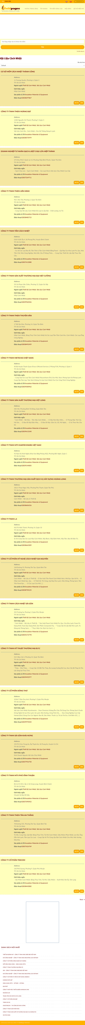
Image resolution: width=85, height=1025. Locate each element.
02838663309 (26, 545)
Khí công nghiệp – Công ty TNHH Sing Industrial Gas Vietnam (20, 973)
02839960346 (26, 302)
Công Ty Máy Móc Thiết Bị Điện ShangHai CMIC (16, 989)
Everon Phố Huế (7, 980)
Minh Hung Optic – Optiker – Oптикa (13, 983)
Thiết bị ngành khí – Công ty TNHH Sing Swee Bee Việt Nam (19, 954)
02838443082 (26, 886)
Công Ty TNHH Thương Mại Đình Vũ (13, 967)
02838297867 (26, 98)
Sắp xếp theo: (81, 62)
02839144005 (26, 465)
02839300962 (26, 387)
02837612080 (26, 262)
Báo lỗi (76, 102)
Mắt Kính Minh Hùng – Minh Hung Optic (14, 964)
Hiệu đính (68, 8)
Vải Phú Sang (6, 1015)
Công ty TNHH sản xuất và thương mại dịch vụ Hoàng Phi (19, 1012)
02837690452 (26, 802)
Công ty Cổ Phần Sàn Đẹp (10, 999)
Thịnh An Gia (6, 1002)
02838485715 (26, 217)
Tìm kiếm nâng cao (56, 8)
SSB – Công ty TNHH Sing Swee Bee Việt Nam (15, 970)
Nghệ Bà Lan (6, 992)
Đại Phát (5, 986)
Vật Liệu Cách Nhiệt (43, 85)
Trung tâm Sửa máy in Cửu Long (12, 996)
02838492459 (26, 344)
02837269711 (26, 177)
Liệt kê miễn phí (78, 8)
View (82, 102)
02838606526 (26, 505)
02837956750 (26, 762)
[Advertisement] (42, 26)
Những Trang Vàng (31, 8)
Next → (82, 899)
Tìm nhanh (44, 8)
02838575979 (26, 138)
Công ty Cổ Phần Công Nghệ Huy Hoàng (14, 961)
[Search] (3, 1)
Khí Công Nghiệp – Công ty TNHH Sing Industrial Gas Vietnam (20, 957)
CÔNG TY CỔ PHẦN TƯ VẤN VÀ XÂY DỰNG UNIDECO (16, 977)
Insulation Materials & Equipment (36, 94)
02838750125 (26, 590)
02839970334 (26, 722)
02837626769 (26, 846)
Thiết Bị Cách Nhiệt (29, 85)
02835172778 (26, 635)
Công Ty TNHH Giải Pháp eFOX (11, 1008)
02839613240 (26, 431)
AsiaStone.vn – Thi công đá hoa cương (14, 1005)
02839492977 (26, 677)
